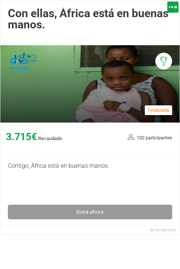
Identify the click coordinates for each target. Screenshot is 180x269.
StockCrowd (165, 230)
